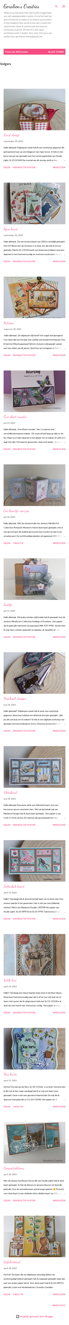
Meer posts (58, 1305)
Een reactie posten (24, 167)
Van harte (10, 1074)
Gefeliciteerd (12, 1262)
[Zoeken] (56, 5)
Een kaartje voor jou (16, 511)
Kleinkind (10, 792)
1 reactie (18, 543)
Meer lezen (59, 167)
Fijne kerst (11, 229)
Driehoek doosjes (15, 698)
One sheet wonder (15, 417)
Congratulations (14, 1168)
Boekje (8, 604)
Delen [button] (7, 167)
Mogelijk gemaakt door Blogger (34, 1316)
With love (10, 980)
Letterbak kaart (14, 886)
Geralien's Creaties (21, 6)
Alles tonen (56, 51)
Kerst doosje (12, 135)
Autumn (9, 323)
